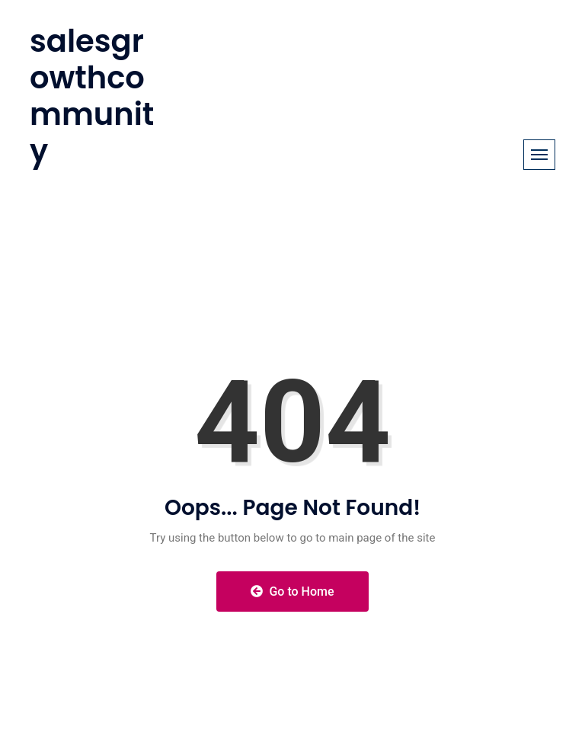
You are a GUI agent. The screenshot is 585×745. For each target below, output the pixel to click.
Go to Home (292, 591)
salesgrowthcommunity (92, 96)
